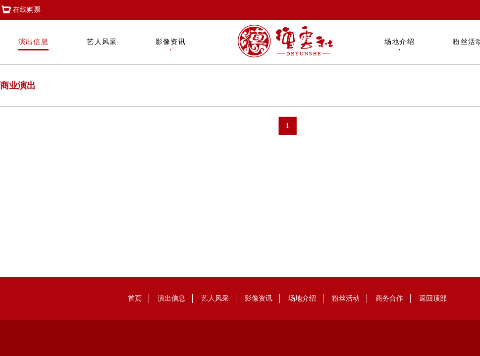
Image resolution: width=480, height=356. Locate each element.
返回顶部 (433, 298)
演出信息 (33, 44)
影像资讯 (171, 44)
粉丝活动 (346, 298)
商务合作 (389, 298)
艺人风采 (102, 44)
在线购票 (20, 10)
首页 (135, 298)
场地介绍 (399, 44)
